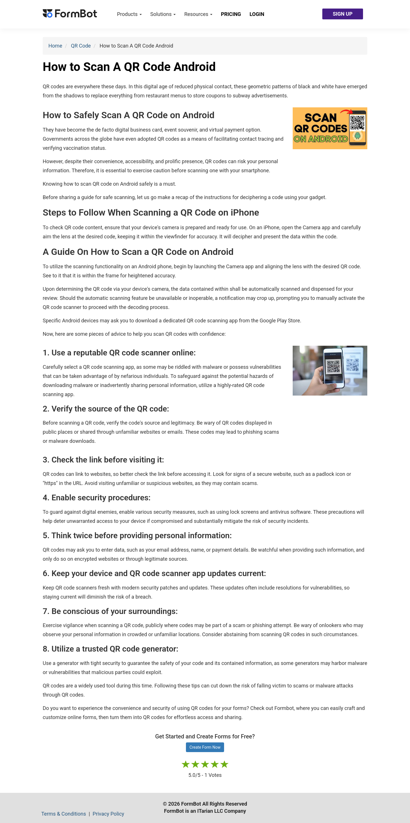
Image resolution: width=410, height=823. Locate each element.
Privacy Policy (108, 814)
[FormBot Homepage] (70, 14)
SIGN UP (342, 14)
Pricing (231, 14)
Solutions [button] (163, 14)
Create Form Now (205, 747)
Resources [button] (198, 14)
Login (256, 14)
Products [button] (129, 14)
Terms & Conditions (64, 814)
